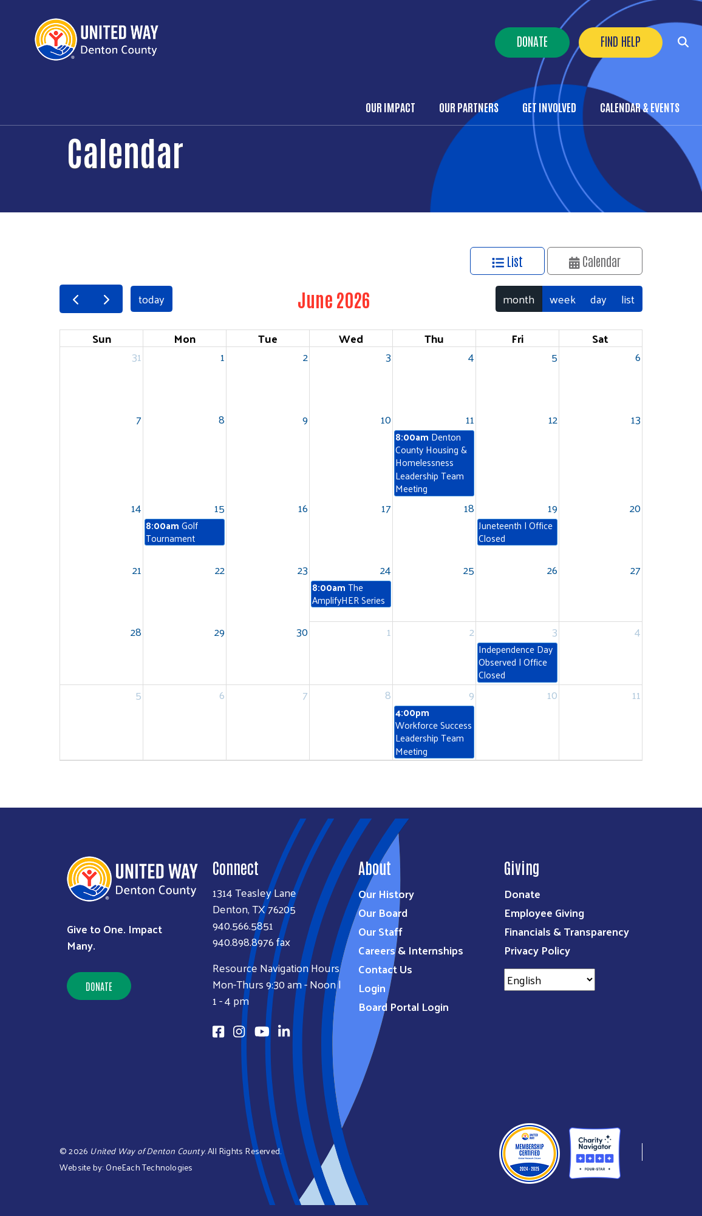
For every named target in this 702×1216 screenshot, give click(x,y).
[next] (106, 299)
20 (635, 507)
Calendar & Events (640, 107)
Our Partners (469, 107)
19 (552, 507)
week (563, 299)
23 (303, 569)
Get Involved (549, 107)
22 (220, 569)
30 (302, 631)
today (151, 299)
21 (136, 569)
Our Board (382, 912)
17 (386, 507)
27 (635, 569)
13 (636, 419)
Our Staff (380, 931)
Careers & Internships (410, 950)
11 (470, 419)
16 (303, 507)
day (598, 299)
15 (219, 507)
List (507, 261)
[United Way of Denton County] (631, 1152)
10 (386, 419)
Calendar (595, 261)
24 (385, 569)
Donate (532, 41)
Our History (386, 893)
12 (552, 419)
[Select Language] (549, 979)
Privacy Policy (537, 950)
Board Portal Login (403, 1006)
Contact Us (385, 968)
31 (136, 356)
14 (136, 507)
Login (372, 987)
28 (136, 631)
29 (219, 631)
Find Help (621, 41)
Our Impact (390, 107)
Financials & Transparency (566, 931)
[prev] (75, 299)
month (518, 299)
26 (552, 569)
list (628, 299)
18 (469, 507)
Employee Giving (544, 912)
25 (468, 569)
